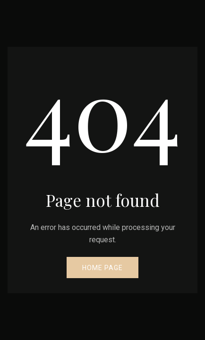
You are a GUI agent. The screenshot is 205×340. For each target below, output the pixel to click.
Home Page (102, 268)
